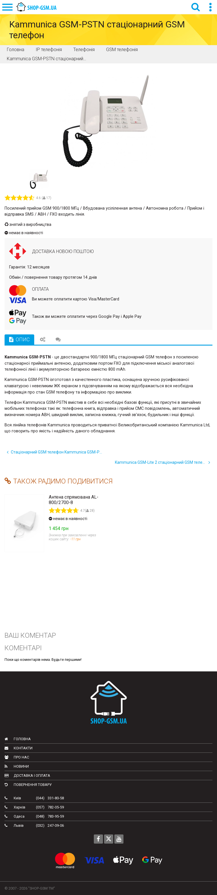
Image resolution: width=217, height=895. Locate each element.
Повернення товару (28, 784)
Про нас (17, 757)
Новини (17, 766)
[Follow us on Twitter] (108, 839)
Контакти (19, 748)
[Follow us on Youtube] (118, 839)
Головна (18, 739)
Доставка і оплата (27, 775)
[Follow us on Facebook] (98, 839)
